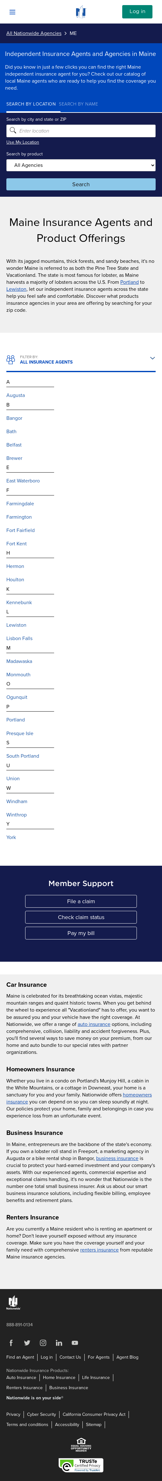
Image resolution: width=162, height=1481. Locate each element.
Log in (137, 11)
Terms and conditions (27, 1424)
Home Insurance (59, 1377)
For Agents (99, 1357)
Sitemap (94, 1424)
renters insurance (99, 1250)
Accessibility (67, 1424)
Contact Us (70, 1357)
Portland (129, 282)
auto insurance (94, 1024)
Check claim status (97, 919)
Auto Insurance (21, 1377)
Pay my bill (102, 934)
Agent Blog (127, 1357)
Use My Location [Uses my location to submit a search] (22, 142)
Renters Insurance (24, 1387)
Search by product (24, 154)
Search (81, 184)
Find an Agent (20, 1357)
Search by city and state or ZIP (36, 119)
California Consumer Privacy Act (94, 1414)
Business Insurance (68, 1387)
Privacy (13, 1414)
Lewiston (16, 289)
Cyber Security (41, 1414)
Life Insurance (96, 1377)
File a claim (102, 903)
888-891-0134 (19, 1324)
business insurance (117, 1158)
